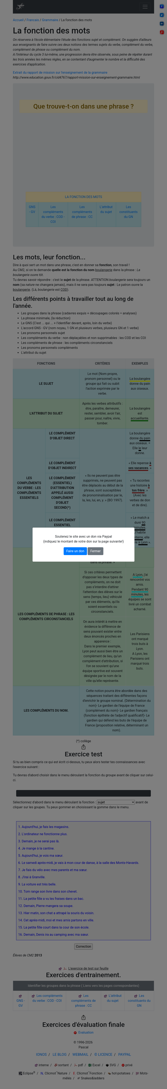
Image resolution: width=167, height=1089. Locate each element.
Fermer (95, 551)
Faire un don (75, 551)
